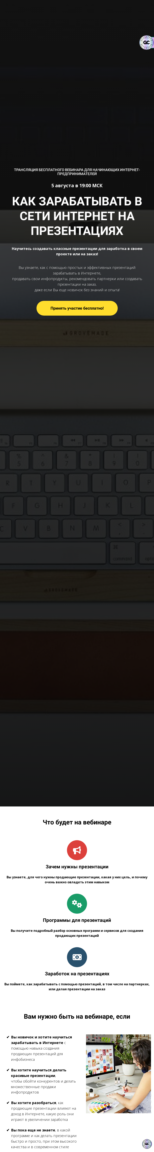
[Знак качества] (147, 1144)
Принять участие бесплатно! (77, 308)
